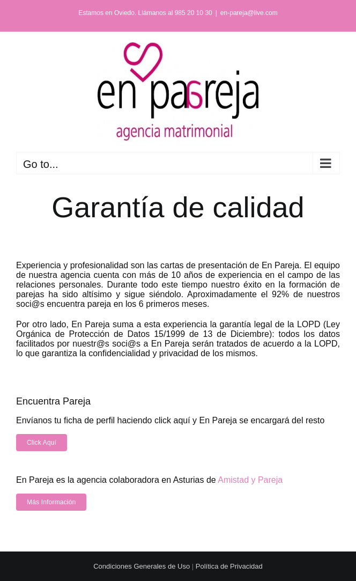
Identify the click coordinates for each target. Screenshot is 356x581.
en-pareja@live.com (249, 13)
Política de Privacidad (229, 566)
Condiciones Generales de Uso (141, 566)
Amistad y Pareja (250, 479)
